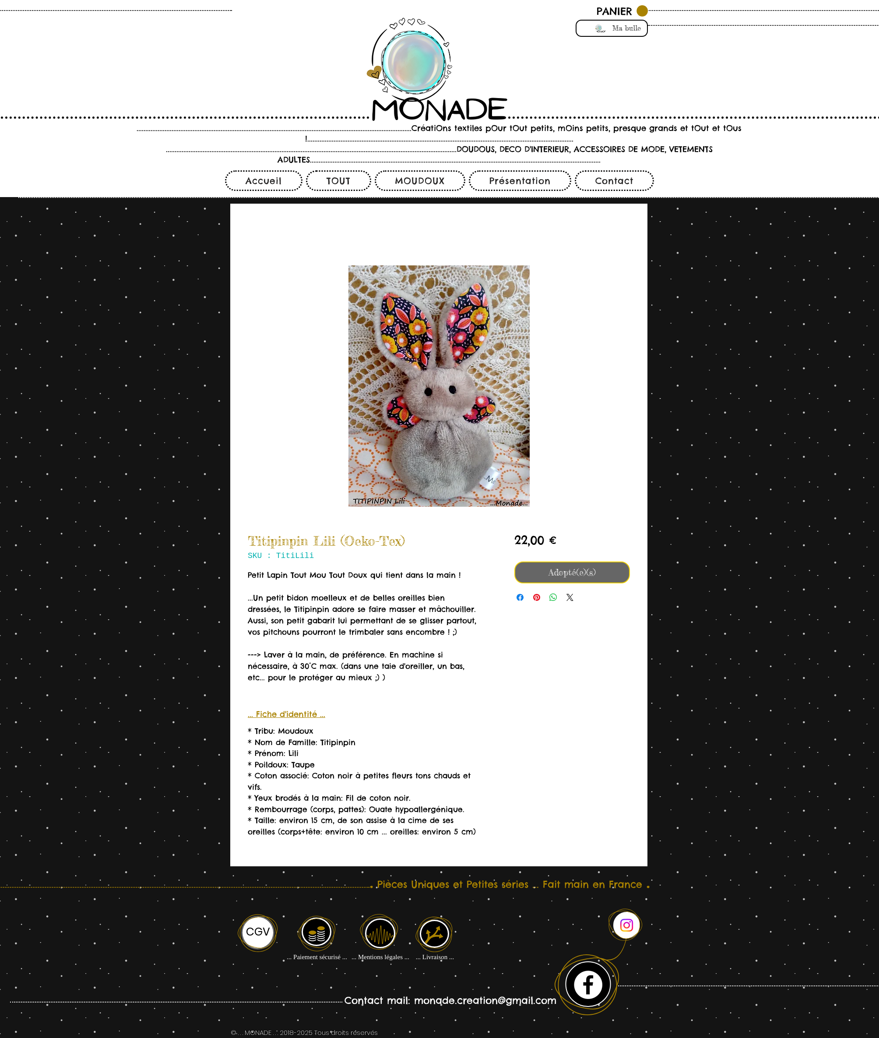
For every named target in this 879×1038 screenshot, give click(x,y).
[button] (622, 11)
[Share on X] (570, 597)
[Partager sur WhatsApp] (553, 597)
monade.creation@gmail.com (485, 1000)
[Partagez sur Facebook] (520, 597)
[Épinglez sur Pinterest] (536, 597)
